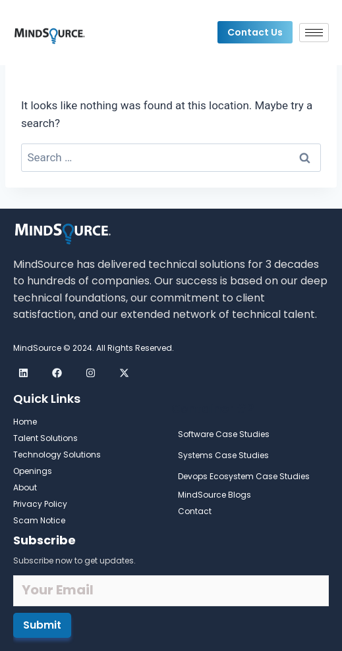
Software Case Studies (224, 434)
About (25, 487)
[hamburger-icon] (314, 32)
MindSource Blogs (214, 494)
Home (25, 421)
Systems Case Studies (223, 455)
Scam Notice (39, 520)
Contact (195, 511)
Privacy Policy (40, 503)
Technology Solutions (57, 454)
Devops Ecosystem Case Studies (244, 476)
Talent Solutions (45, 438)
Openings (32, 471)
